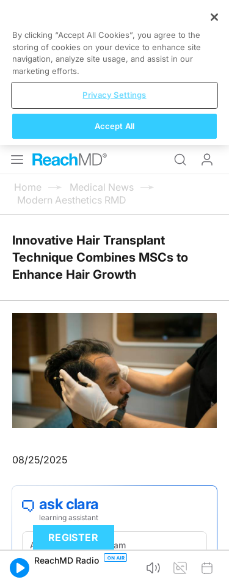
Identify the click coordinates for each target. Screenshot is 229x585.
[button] (19, 568)
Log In (207, 159)
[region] (114, 72)
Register (73, 537)
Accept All (114, 126)
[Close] (214, 17)
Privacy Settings (114, 95)
